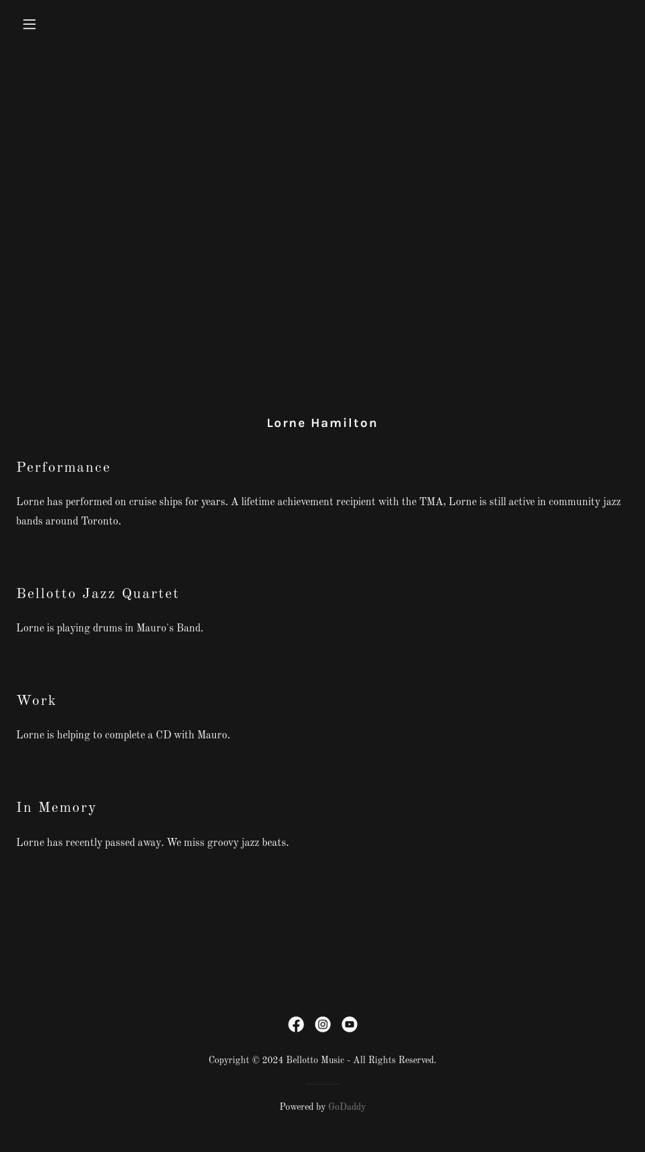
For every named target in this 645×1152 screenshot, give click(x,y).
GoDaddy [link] (347, 1107)
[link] (296, 1024)
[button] (86, 24)
